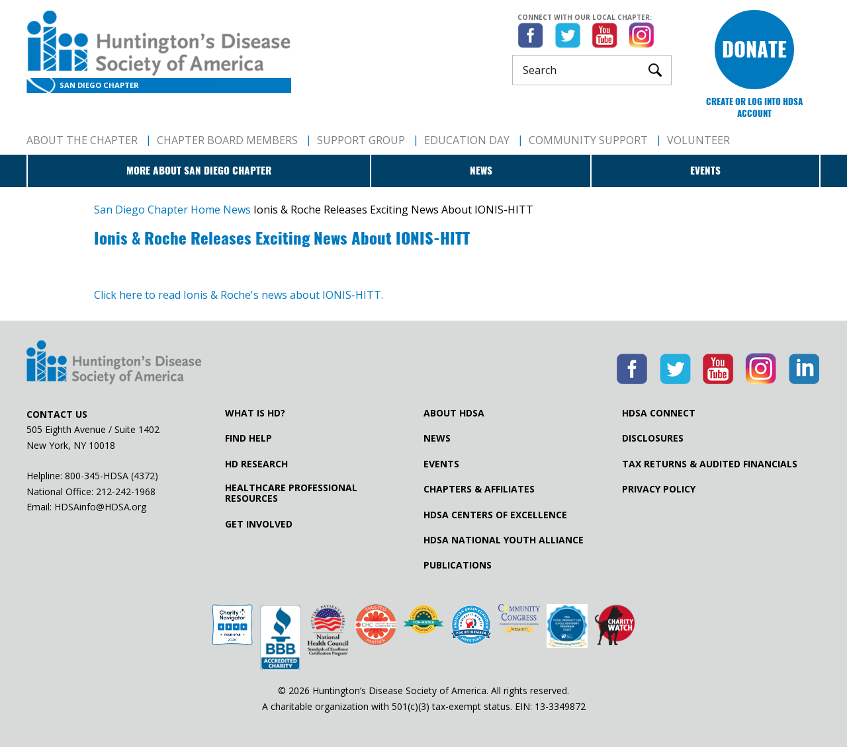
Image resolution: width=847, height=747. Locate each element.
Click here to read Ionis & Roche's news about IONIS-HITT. (238, 295)
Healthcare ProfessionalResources (291, 493)
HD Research (256, 464)
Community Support (588, 140)
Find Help (248, 438)
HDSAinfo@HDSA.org (100, 506)
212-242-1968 (126, 491)
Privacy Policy (658, 489)
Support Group (361, 140)
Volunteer (698, 140)
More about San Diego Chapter (198, 170)
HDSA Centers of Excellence (495, 515)
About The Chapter (82, 140)
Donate (754, 49)
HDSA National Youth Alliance (504, 540)
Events (705, 170)
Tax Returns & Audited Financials (709, 464)
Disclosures (653, 438)
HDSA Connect (658, 413)
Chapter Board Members (227, 140)
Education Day (467, 140)
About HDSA (454, 413)
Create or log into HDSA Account (754, 107)
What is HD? (255, 413)
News (481, 170)
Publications (458, 565)
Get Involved (258, 524)
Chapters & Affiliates (479, 489)
